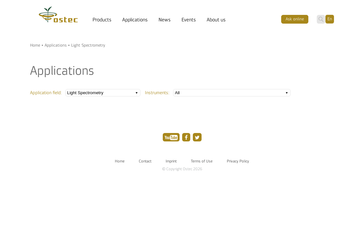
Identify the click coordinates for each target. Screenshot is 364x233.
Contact (145, 161)
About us (216, 20)
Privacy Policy (238, 161)
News (165, 20)
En (329, 19)
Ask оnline (295, 19)
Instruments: (157, 92)
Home (35, 45)
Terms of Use (202, 161)
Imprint (171, 161)
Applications (135, 20)
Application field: (46, 92)
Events (189, 20)
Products (102, 20)
